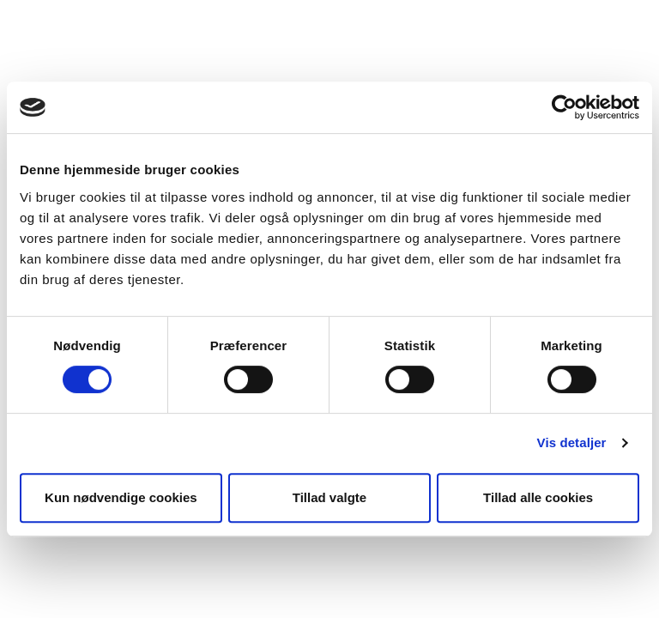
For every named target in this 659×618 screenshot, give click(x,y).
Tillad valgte (329, 497)
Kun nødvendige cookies (121, 497)
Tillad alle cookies (538, 497)
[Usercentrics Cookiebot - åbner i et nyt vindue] (564, 107)
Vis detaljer (572, 442)
